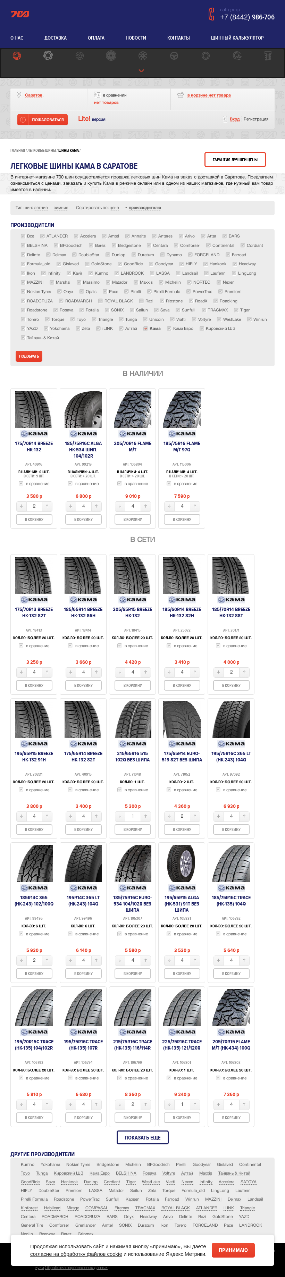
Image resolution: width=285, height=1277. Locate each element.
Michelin (133, 1165)
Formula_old (193, 1191)
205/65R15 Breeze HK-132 (132, 612)
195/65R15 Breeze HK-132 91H (34, 756)
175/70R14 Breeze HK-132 (34, 446)
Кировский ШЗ (68, 1173)
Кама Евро (100, 1173)
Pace (228, 1225)
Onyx (129, 1217)
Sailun (136, 1191)
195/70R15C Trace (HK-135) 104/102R (34, 1044)
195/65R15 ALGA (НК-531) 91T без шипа (182, 903)
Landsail (255, 1199)
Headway (148, 1217)
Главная (17, 150)
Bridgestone (108, 1165)
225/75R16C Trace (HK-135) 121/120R (182, 1044)
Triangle (247, 1208)
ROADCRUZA (87, 1217)
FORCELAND (205, 1225)
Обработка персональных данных (76, 1268)
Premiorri (74, 1191)
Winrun (192, 1199)
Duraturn (146, 1225)
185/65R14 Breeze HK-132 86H (83, 612)
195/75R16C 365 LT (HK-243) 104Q (231, 756)
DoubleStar (49, 1191)
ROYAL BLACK (175, 1208)
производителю (145, 208)
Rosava (149, 1173)
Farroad (172, 1199)
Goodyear (202, 1165)
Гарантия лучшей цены (235, 159)
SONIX (125, 1225)
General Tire (32, 1225)
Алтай (187, 1173)
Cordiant (112, 1182)
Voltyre (168, 1173)
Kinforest (29, 1208)
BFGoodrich (158, 1165)
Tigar (131, 1182)
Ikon (164, 1225)
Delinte (185, 1217)
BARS (112, 1217)
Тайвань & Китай (234, 1173)
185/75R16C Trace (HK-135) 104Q (231, 900)
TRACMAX (145, 1208)
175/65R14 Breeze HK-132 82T (83, 756)
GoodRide (30, 1182)
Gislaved (225, 1165)
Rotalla (152, 1199)
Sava (50, 1182)
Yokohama (50, 1165)
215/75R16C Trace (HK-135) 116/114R (132, 1044)
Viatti (170, 1182)
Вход (235, 119)
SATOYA (249, 1182)
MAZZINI (213, 1199)
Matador (116, 1191)
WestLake (151, 1182)
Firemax (122, 1208)
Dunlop (91, 1182)
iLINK (229, 1208)
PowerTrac (90, 1199)
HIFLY (26, 1191)
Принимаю (233, 1250)
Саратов (33, 95)
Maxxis (205, 1173)
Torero (180, 1225)
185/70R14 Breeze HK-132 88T (231, 612)
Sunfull (112, 1199)
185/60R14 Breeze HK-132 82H (181, 612)
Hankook (69, 1182)
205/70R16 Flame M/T (132, 446)
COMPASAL (96, 1208)
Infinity (206, 1182)
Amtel (107, 1225)
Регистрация (256, 119)
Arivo (168, 1217)
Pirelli (181, 1165)
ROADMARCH (55, 1217)
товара (209, 95)
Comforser (59, 1225)
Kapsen (133, 1199)
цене (114, 208)
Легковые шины (41, 150)
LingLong (220, 1191)
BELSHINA (126, 1173)
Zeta (152, 1191)
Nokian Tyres (78, 1165)
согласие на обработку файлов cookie (76, 1254)
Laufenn (243, 1191)
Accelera (226, 1182)
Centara (28, 1217)
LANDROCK (250, 1225)
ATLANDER (206, 1208)
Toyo (25, 1173)
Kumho (27, 1165)
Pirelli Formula (34, 1199)
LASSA (95, 1191)
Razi (202, 1217)
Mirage (73, 1208)
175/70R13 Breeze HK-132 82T (34, 612)
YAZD (244, 1217)
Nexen (187, 1182)
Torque (168, 1191)
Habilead (52, 1208)
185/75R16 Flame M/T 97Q (182, 446)
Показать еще (143, 1137)
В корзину (34, 519)
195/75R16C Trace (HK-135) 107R (83, 1044)
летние (41, 208)
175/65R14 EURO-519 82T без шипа (182, 756)
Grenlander (85, 1225)
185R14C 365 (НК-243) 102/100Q (34, 900)
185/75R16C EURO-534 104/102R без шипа (132, 903)
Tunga (42, 1173)
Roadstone (64, 1199)
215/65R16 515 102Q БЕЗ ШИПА (132, 756)
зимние (61, 208)
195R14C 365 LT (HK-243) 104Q (83, 900)
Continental (250, 1165)
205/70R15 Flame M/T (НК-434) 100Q (231, 1044)
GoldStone (222, 1217)
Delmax (234, 1199)
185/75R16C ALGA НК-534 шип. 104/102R (83, 449)
